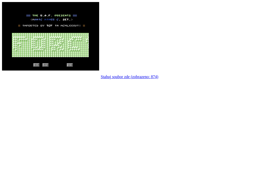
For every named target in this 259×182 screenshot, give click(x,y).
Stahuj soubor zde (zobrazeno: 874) (129, 77)
